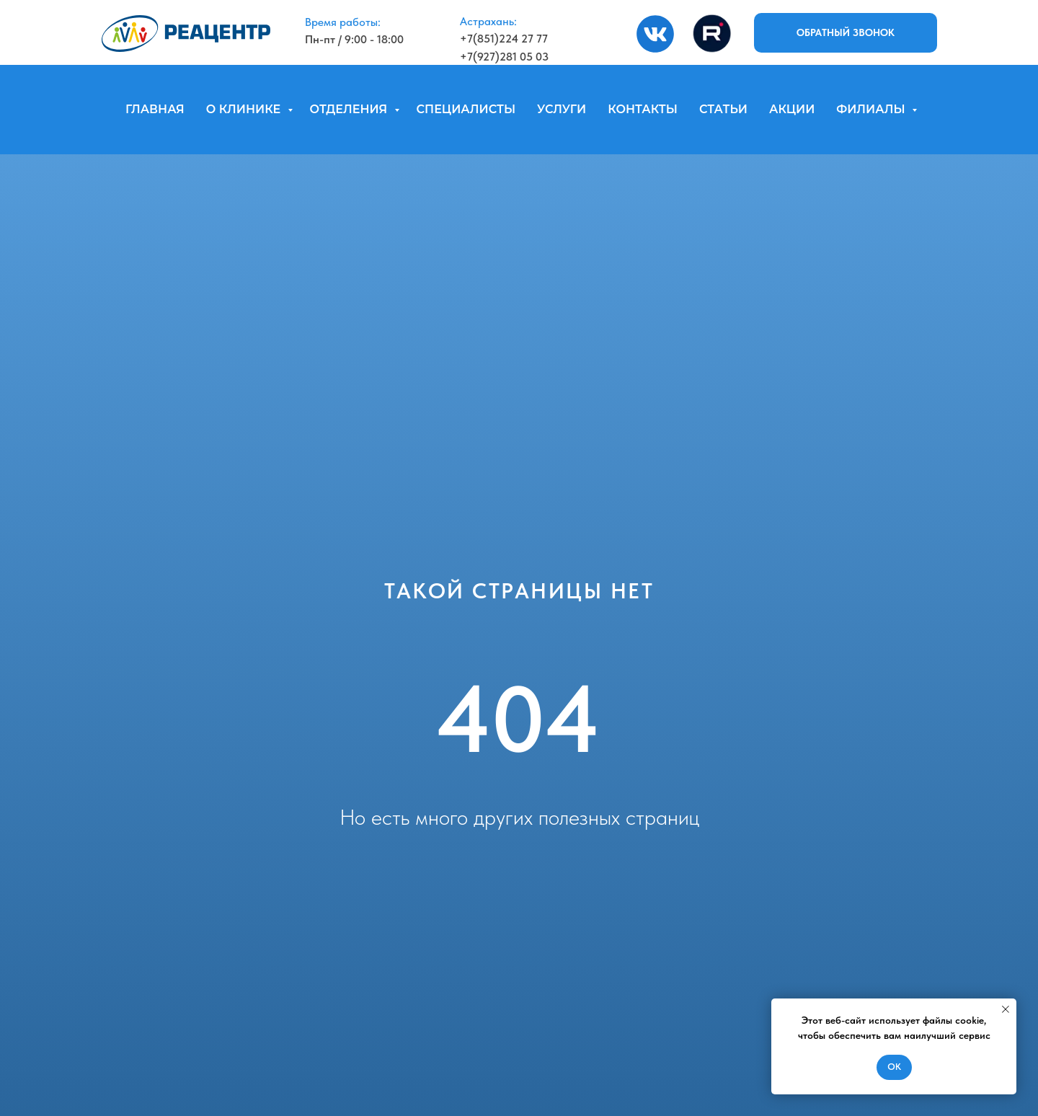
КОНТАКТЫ (643, 109)
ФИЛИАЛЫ (872, 109)
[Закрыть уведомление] (1005, 1009)
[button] (845, 33)
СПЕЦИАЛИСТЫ (466, 109)
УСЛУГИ (561, 109)
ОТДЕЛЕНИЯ (350, 109)
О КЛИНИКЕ (245, 109)
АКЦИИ (792, 109)
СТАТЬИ (723, 109)
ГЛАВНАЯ (155, 109)
